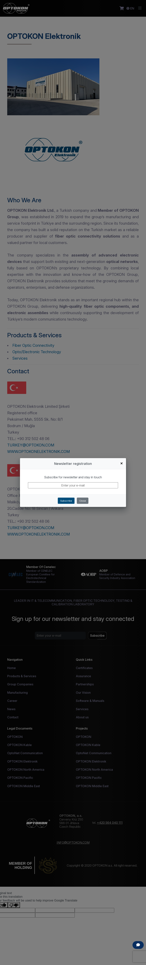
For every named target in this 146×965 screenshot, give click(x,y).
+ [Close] (121, 463)
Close (82, 500)
